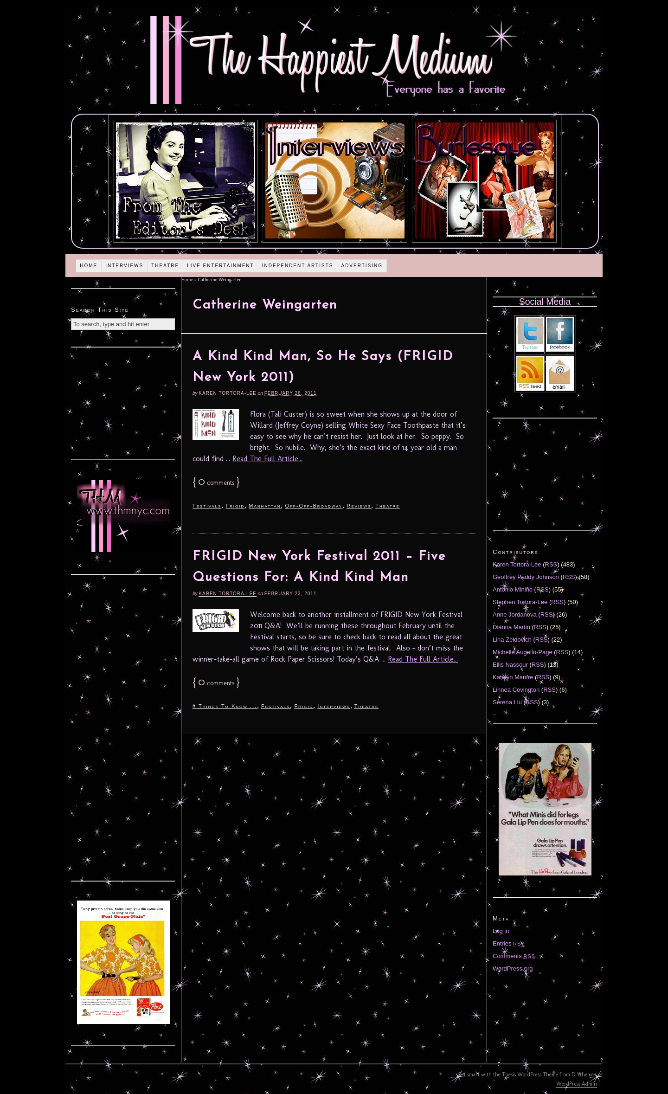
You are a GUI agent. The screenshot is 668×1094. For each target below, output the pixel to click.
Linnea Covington (516, 689)
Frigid (234, 505)
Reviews (359, 505)
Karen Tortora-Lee (228, 393)
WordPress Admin (576, 1084)
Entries (509, 943)
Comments (514, 955)
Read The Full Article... (267, 458)
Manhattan (265, 505)
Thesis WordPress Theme (530, 1074)
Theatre (165, 265)
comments (216, 483)
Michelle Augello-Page (522, 652)
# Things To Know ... (225, 706)
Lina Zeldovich (512, 639)
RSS (551, 564)
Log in (501, 930)
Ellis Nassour (510, 664)
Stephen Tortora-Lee (520, 601)
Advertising (362, 265)
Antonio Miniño (513, 589)
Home (88, 265)
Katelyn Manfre (513, 677)
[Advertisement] (123, 402)
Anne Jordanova (515, 614)
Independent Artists (298, 265)
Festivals (207, 505)
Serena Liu (507, 702)
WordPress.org (513, 968)
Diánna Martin (511, 627)
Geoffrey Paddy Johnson (526, 576)
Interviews (124, 265)
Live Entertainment (220, 265)
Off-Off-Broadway (313, 505)
